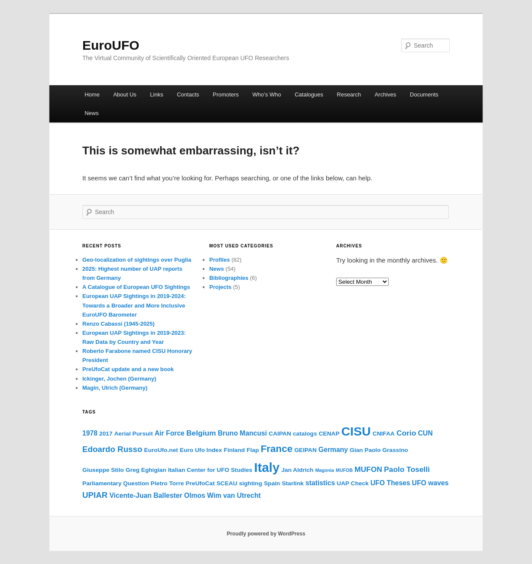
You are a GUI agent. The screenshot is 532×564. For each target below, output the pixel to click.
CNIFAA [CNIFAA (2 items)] (384, 433)
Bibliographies (228, 278)
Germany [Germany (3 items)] (333, 449)
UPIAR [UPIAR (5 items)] (94, 495)
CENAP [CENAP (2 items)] (329, 433)
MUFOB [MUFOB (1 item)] (344, 470)
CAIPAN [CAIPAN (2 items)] (280, 433)
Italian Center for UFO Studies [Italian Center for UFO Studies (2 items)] (210, 470)
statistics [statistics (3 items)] (320, 483)
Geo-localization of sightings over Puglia (136, 259)
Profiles (219, 259)
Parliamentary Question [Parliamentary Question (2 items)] (115, 483)
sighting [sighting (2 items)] (250, 483)
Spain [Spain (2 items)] (272, 483)
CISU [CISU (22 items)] (356, 431)
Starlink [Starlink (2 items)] (293, 483)
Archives (385, 94)
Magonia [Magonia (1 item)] (324, 470)
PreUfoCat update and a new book (128, 369)
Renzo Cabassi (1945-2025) (118, 323)
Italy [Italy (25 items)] (267, 467)
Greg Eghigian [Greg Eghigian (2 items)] (146, 470)
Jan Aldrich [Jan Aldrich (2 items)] (297, 470)
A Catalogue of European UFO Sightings (136, 287)
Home (92, 94)
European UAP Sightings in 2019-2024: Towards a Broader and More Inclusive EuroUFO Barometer (134, 305)
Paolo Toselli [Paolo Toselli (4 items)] (407, 469)
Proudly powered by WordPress (266, 534)
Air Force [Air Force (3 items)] (170, 433)
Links (156, 94)
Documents (424, 94)
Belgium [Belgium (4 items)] (201, 433)
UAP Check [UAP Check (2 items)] (353, 483)
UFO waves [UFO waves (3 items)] (430, 483)
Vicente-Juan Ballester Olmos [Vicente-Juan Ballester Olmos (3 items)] (157, 495)
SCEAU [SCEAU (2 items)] (227, 483)
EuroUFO (110, 45)
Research (349, 94)
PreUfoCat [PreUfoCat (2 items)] (200, 483)
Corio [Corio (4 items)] (406, 433)
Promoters (226, 94)
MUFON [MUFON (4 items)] (368, 469)
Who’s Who (267, 94)
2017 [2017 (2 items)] (105, 433)
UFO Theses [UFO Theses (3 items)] (390, 483)
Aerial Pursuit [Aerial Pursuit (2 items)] (133, 433)
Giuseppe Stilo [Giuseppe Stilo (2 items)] (103, 470)
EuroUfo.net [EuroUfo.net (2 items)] (161, 450)
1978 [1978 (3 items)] (89, 433)
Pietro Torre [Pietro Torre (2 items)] (167, 483)
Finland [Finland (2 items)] (234, 450)
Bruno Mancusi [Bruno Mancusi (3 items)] (242, 433)
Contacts (188, 94)
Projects (220, 287)
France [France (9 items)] (277, 448)
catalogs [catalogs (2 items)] (305, 433)
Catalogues (309, 94)
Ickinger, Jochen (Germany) (119, 378)
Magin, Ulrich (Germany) (114, 388)
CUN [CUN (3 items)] (425, 433)
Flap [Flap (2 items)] (253, 450)
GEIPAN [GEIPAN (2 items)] (305, 450)
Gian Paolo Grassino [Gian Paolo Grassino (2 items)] (379, 450)
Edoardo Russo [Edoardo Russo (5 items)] (112, 449)
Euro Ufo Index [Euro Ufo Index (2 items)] (201, 450)
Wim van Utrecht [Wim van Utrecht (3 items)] (234, 495)
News (91, 113)
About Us (124, 94)
